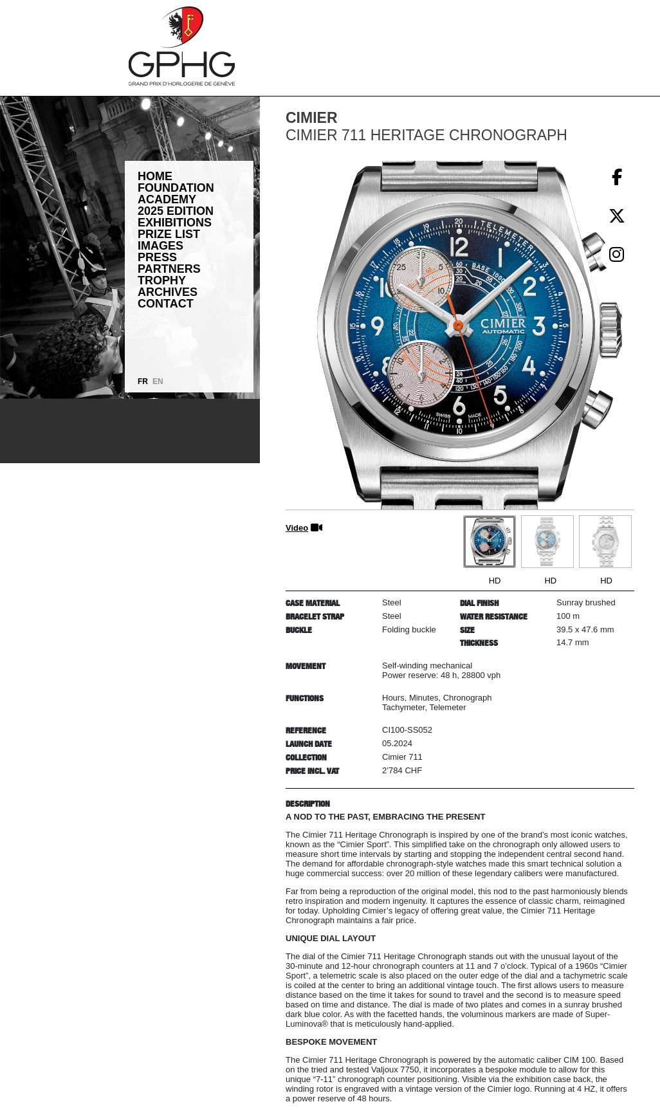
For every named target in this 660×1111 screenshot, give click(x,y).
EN (157, 381)
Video (297, 528)
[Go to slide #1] (489, 541)
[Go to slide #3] (605, 541)
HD (495, 580)
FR (143, 381)
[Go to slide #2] (547, 541)
